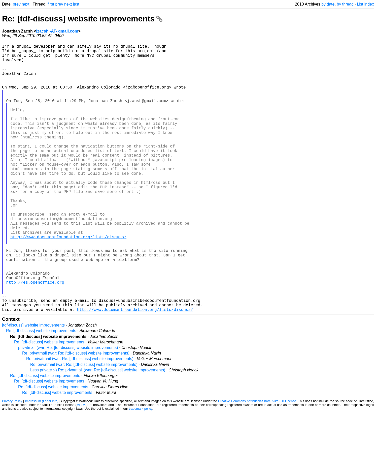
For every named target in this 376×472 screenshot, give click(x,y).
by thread (345, 4)
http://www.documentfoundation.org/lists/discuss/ (68, 280)
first (51, 4)
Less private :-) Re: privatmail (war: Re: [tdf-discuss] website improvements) (97, 429)
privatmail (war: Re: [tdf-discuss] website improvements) (68, 407)
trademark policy (140, 468)
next (25, 4)
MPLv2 (82, 464)
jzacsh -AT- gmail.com (57, 31)
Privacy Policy (12, 460)
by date (327, 4)
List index (365, 4)
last (76, 4)
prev (17, 4)
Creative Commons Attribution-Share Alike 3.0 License (257, 460)
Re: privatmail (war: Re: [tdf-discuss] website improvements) (75, 412)
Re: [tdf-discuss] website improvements (82, 18)
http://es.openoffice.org (35, 335)
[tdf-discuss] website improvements (33, 384)
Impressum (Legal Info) (41, 460)
